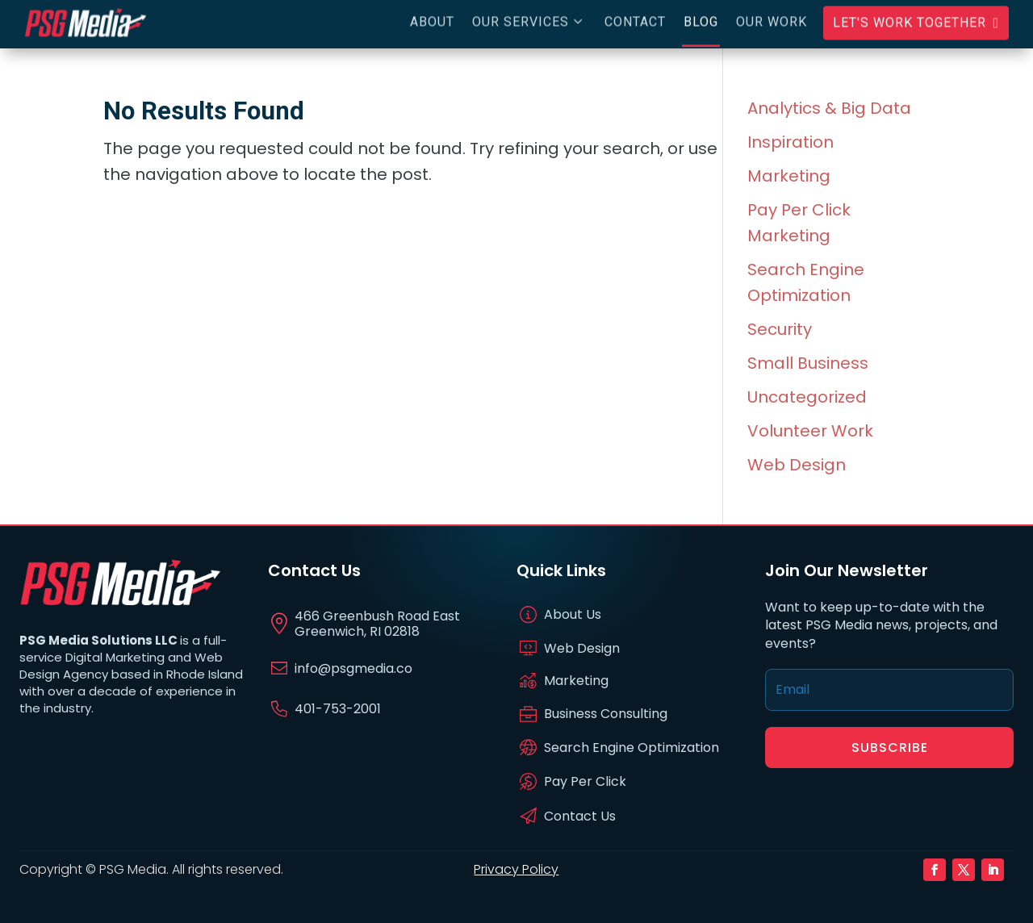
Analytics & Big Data (829, 108)
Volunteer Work (810, 431)
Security (779, 329)
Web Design (796, 464)
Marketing (788, 176)
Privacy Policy (516, 869)
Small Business (807, 363)
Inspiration (790, 142)
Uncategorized (807, 397)
